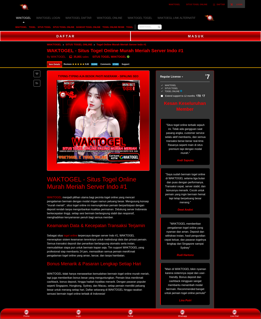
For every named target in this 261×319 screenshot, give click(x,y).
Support (125, 64)
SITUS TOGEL (44, 27)
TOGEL (32, 27)
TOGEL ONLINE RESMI (113, 27)
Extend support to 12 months (185, 95)
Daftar (130, 313)
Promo (26, 313)
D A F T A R (65, 36)
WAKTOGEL (21, 27)
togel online (70, 235)
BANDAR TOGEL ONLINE (88, 27)
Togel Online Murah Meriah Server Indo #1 (121, 44)
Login (78, 313)
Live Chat (234, 313)
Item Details (54, 64)
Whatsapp (182, 313)
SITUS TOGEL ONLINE (63, 27)
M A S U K (196, 36)
